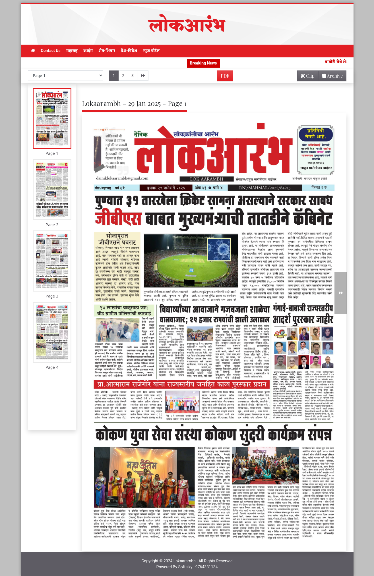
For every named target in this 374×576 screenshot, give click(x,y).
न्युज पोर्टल (151, 50)
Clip (308, 76)
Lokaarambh (184, 561)
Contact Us (51, 50)
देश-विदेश (129, 50)
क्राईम (88, 50)
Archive (331, 77)
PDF (225, 76)
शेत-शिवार (106, 50)
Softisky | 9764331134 (198, 567)
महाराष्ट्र (72, 50)
